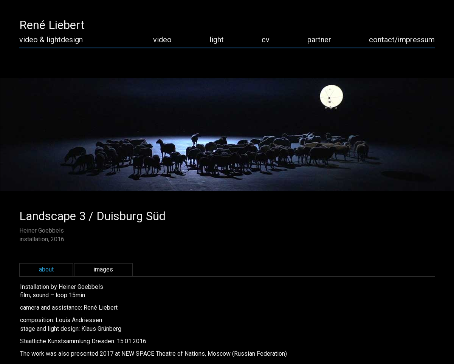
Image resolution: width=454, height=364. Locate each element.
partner (319, 39)
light (216, 39)
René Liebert (52, 25)
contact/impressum (402, 39)
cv (266, 39)
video (162, 39)
